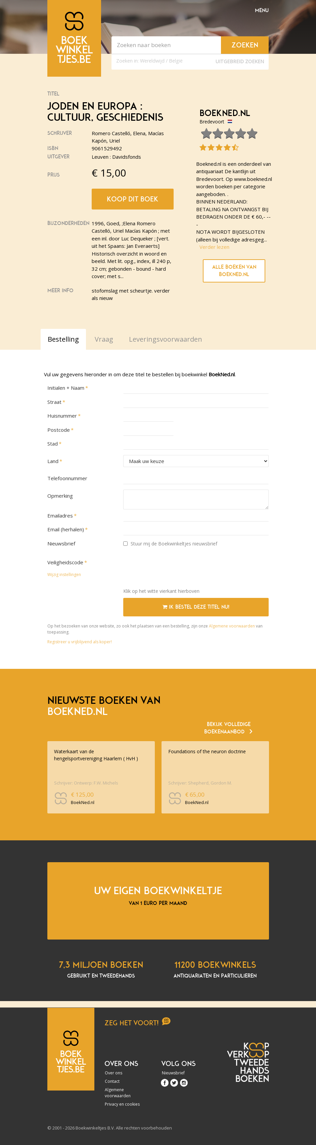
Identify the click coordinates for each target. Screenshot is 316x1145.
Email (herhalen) (65, 529)
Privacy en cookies (122, 1104)
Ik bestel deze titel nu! (196, 607)
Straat (54, 401)
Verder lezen (214, 246)
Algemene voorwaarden (232, 626)
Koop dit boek (132, 199)
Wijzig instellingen (64, 574)
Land (52, 461)
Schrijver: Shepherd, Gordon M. (200, 783)
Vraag (104, 339)
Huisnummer (62, 415)
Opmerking (60, 495)
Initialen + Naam (65, 387)
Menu (262, 10)
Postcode (58, 429)
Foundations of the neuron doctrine (207, 751)
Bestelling (63, 339)
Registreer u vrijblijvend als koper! (79, 642)
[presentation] (174, 569)
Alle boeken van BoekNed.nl (234, 271)
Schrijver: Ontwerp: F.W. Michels (86, 783)
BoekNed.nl (224, 113)
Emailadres (60, 515)
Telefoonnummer (67, 478)
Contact (112, 1081)
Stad (52, 443)
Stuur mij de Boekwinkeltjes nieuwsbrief (170, 543)
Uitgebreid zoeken (240, 61)
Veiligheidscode (65, 562)
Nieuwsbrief (61, 543)
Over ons (113, 1073)
